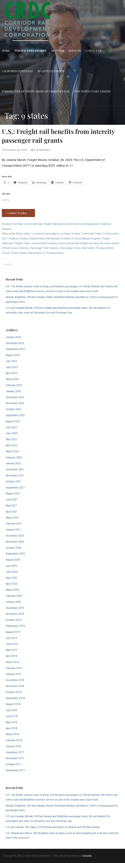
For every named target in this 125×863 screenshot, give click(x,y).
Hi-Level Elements (51, 71)
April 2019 (11, 656)
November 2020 (15, 541)
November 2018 (15, 686)
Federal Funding (18, 238)
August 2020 (13, 559)
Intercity (24, 248)
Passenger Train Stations (44, 248)
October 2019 (13, 619)
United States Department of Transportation (37, 252)
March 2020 (12, 589)
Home (6, 50)
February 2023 (14, 385)
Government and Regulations (82, 224)
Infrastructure (10, 248)
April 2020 (11, 583)
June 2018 (12, 716)
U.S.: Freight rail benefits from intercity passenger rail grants (58, 135)
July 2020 (11, 565)
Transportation (105, 248)
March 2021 (12, 517)
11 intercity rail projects (45, 233)
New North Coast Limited (93, 91)
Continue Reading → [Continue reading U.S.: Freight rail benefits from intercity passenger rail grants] (18, 213)
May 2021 (11, 505)
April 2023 (11, 373)
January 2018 (13, 746)
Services (75, 50)
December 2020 (15, 535)
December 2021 (15, 469)
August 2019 (13, 632)
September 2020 (15, 553)
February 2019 (14, 668)
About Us (57, 50)
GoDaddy (87, 855)
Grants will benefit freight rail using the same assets (88, 243)
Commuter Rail (33, 224)
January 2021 (13, 529)
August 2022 (13, 421)
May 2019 (11, 650)
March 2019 (12, 662)
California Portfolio (17, 71)
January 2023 (13, 391)
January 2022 (13, 463)
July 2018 (11, 710)
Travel (5, 252)
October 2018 (13, 692)
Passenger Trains (71, 248)
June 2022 (12, 433)
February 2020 (14, 595)
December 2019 (15, 608)
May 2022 (11, 439)
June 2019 (12, 643)
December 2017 (15, 752)
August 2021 (13, 493)
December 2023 (15, 343)
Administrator (42, 149)
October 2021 (13, 481)
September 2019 (15, 626)
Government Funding (44, 243)
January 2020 (13, 601)
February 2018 (14, 740)
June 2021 (12, 499)
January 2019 (13, 674)
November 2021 (15, 475)
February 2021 (14, 523)
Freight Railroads (53, 224)
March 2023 (12, 379)
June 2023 (12, 367)
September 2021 (15, 487)
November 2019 (15, 613)
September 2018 (15, 698)
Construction (110, 233)
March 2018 (12, 734)
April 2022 (11, 445)
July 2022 (11, 427)
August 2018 (13, 704)
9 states (65, 233)
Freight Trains (22, 243)
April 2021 (11, 511)
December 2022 (15, 397)
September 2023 (15, 349)
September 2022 (15, 415)
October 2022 (13, 409)
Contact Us (93, 50)
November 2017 (15, 758)
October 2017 (13, 764)
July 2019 (11, 638)
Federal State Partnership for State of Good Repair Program (65, 238)
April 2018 (11, 728)
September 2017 (15, 770)
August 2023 (13, 355)
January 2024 (13, 337)
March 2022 (12, 451)
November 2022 (15, 403)
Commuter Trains (91, 233)
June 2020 (12, 571)
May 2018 (11, 722)
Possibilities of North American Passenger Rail (36, 91)
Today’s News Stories (30, 50)
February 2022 (14, 457)
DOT (4, 238)
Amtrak (18, 224)
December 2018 (15, 680)
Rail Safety (88, 248)
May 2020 (11, 577)
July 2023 (11, 361)
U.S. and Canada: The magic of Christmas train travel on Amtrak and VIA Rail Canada (53, 827)
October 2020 (13, 547)
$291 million (23, 233)
